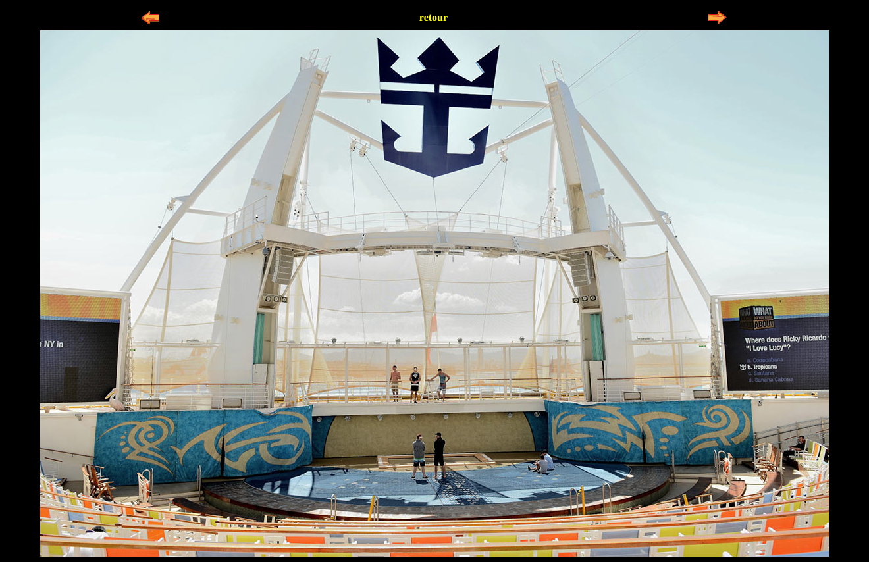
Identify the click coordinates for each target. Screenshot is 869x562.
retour (433, 17)
